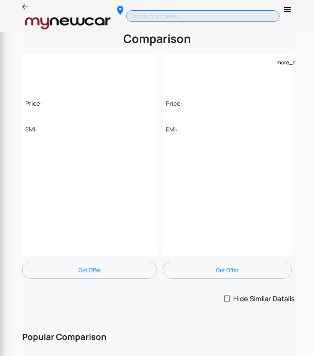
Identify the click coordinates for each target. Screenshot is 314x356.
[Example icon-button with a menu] (281, 62)
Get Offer (89, 270)
